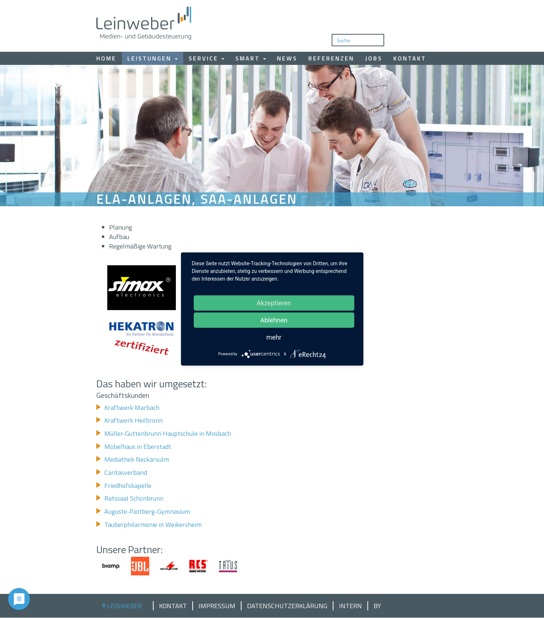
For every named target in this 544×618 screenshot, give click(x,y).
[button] (141, 287)
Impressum (216, 606)
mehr (273, 337)
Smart (250, 58)
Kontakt (409, 58)
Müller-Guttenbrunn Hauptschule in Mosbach (167, 433)
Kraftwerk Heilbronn (133, 420)
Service (206, 58)
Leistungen (152, 58)
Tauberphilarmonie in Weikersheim (153, 524)
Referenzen (331, 58)
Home (106, 58)
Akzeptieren (273, 303)
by (377, 606)
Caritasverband (125, 472)
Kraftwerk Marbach (131, 407)
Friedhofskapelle (127, 485)
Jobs (373, 58)
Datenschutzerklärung (287, 606)
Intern (350, 606)
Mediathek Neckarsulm (136, 459)
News (287, 58)
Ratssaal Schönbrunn (133, 498)
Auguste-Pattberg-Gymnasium (147, 511)
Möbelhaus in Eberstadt (137, 446)
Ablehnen (274, 320)
